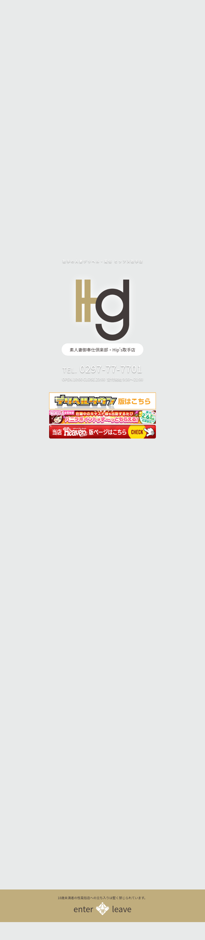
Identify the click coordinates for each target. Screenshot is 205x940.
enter (83, 909)
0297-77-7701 (111, 368)
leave (122, 909)
